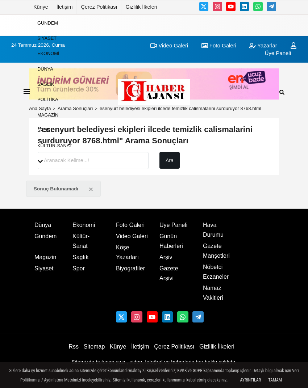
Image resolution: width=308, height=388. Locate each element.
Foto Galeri (130, 225)
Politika (47, 99)
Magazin (47, 114)
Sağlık (45, 84)
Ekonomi (48, 53)
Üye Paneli (173, 225)
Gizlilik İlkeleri (141, 7)
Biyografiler (130, 268)
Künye (40, 7)
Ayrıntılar (250, 380)
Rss (73, 346)
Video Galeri (132, 236)
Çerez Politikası (99, 7)
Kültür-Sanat (54, 145)
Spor (43, 130)
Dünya (45, 68)
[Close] (91, 189)
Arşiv (165, 257)
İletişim (65, 7)
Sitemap (94, 346)
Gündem (47, 22)
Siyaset (47, 38)
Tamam (275, 380)
